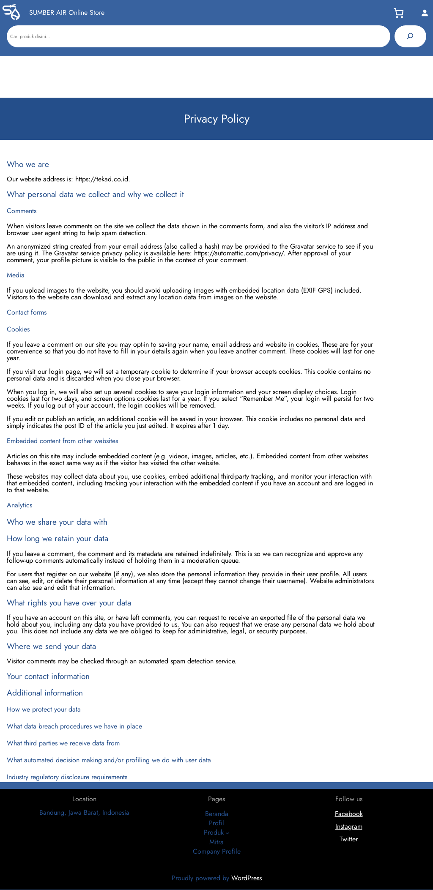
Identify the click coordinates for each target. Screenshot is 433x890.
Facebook (349, 814)
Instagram (348, 826)
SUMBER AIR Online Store (66, 12)
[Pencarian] (410, 36)
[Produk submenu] (227, 833)
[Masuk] (424, 12)
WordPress (246, 878)
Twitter (349, 839)
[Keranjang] (401, 12)
